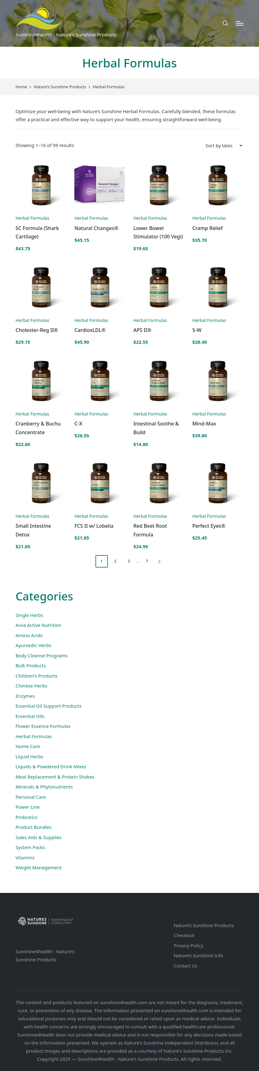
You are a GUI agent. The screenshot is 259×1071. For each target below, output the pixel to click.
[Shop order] (223, 145)
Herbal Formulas (32, 218)
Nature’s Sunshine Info (198, 955)
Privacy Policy (188, 945)
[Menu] (239, 23)
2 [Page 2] (115, 561)
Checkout (184, 935)
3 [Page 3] (129, 561)
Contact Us (185, 966)
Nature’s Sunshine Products (204, 925)
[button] (160, 561)
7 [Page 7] (147, 561)
